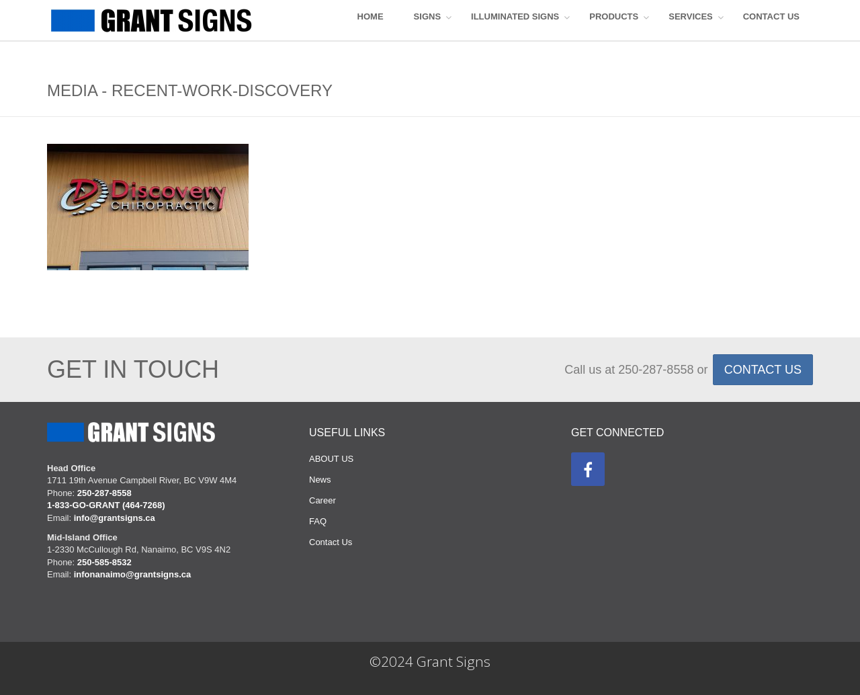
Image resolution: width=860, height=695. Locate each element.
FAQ (318, 521)
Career (322, 500)
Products (613, 16)
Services (691, 16)
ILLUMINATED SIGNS (515, 16)
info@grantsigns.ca (114, 518)
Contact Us (330, 542)
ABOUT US (331, 459)
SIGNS (427, 16)
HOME (370, 16)
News (320, 480)
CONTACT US (771, 16)
